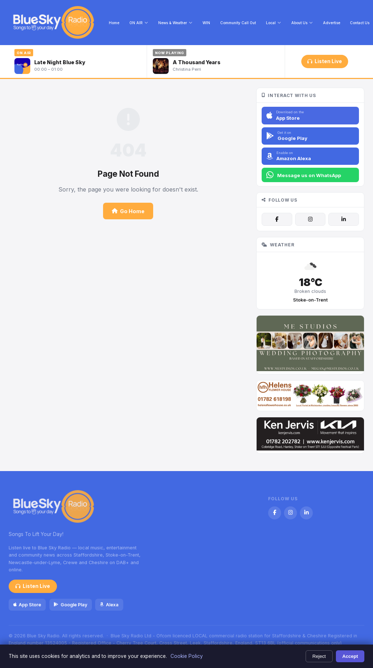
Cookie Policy (186, 656)
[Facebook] (277, 219)
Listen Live (324, 61)
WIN (206, 23)
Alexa (109, 604)
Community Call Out (238, 23)
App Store (27, 604)
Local (273, 23)
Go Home (128, 211)
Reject (319, 656)
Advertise (331, 23)
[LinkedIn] (343, 219)
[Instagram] (310, 219)
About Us (302, 23)
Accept (350, 656)
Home (114, 23)
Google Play (70, 604)
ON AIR (138, 23)
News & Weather (175, 23)
